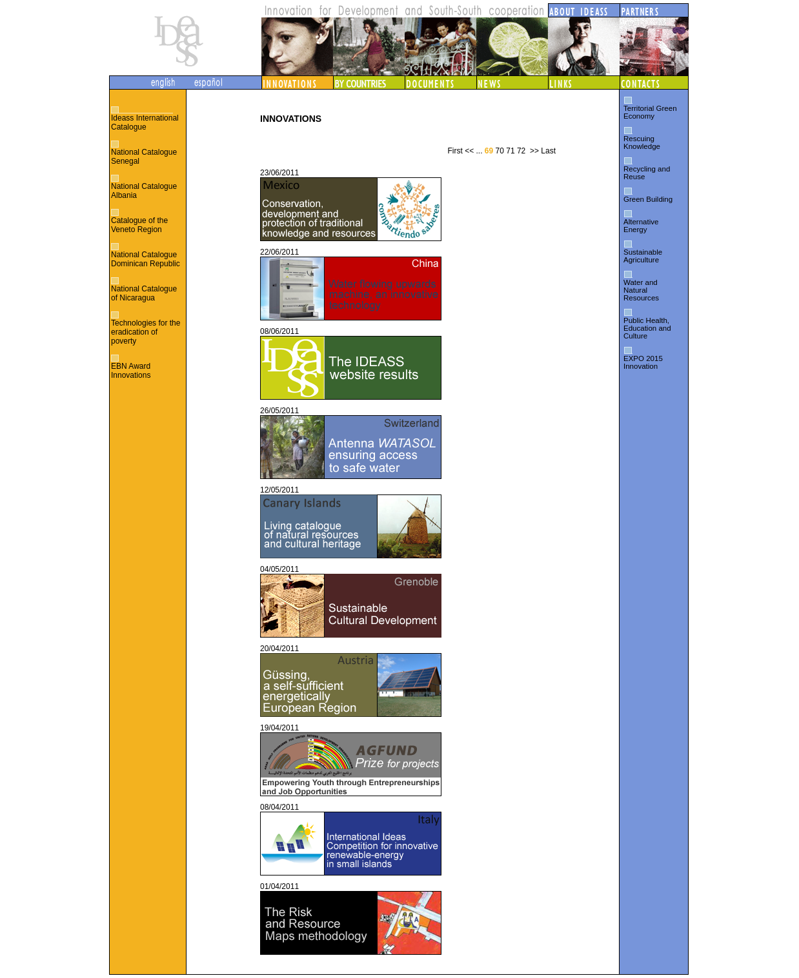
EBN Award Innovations (130, 371)
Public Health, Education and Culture (647, 328)
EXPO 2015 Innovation (643, 362)
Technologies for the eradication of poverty (145, 332)
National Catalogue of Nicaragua (144, 293)
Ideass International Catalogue (145, 122)
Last (548, 150)
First (454, 150)
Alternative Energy (640, 225)
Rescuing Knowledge (641, 142)
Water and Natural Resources (641, 290)
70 (500, 150)
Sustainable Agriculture (642, 256)
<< (469, 150)
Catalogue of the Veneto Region (139, 225)
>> (534, 150)
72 (521, 150)
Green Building (648, 199)
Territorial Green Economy (650, 112)
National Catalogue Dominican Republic (145, 259)
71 (510, 150)
